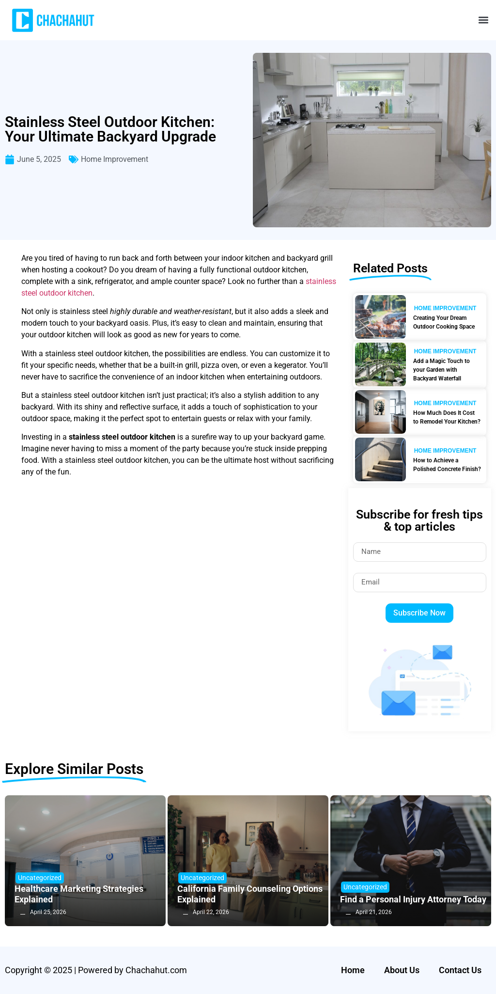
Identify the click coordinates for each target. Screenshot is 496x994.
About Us (401, 970)
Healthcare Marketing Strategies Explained (79, 894)
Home (353, 970)
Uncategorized (40, 878)
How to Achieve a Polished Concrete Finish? (447, 465)
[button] (483, 20)
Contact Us (460, 970)
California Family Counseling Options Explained (250, 894)
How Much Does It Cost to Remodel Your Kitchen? (446, 417)
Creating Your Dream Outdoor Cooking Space (444, 322)
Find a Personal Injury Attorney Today (413, 899)
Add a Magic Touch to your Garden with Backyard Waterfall (441, 370)
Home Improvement (114, 159)
